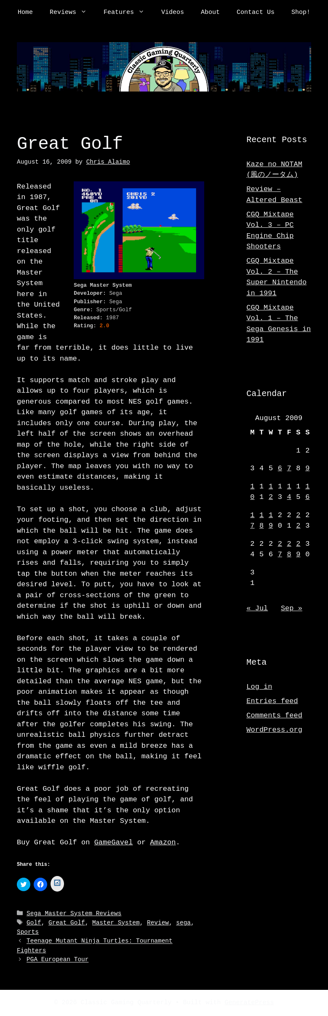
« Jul (257, 608)
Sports (28, 932)
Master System (116, 923)
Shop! (300, 12)
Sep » (291, 608)
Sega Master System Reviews (74, 914)
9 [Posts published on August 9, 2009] (307, 468)
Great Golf (66, 923)
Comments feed (274, 715)
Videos (172, 12)
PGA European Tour (57, 960)
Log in (259, 687)
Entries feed (272, 701)
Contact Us (256, 12)
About (210, 12)
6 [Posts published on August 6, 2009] (280, 468)
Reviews (72, 12)
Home (25, 12)
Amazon (163, 842)
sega (183, 923)
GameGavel (113, 842)
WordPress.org (274, 730)
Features (128, 12)
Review (158, 923)
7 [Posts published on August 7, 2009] (289, 468)
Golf (34, 923)
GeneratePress (249, 1003)
